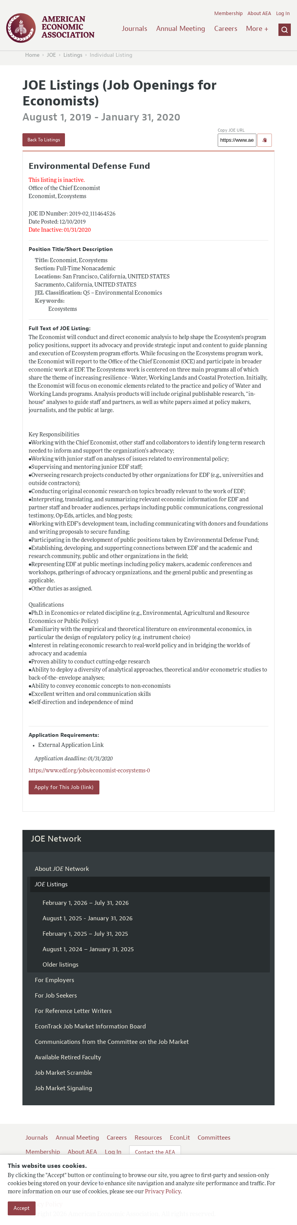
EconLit (180, 1138)
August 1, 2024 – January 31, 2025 (88, 949)
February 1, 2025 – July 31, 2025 (85, 934)
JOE (51, 55)
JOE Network (56, 839)
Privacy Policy (163, 1192)
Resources (148, 1138)
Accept (22, 1208)
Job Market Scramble (63, 1073)
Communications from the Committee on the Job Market (112, 1042)
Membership (228, 13)
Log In (283, 13)
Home (32, 55)
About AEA (259, 13)
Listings (72, 55)
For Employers (54, 980)
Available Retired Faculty (68, 1057)
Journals (134, 28)
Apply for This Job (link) (64, 787)
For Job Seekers (56, 995)
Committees (214, 1138)
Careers (225, 28)
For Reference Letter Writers (73, 1011)
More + (257, 28)
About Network (62, 869)
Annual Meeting (180, 28)
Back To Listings (43, 140)
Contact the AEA (155, 1152)
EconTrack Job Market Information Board (90, 1026)
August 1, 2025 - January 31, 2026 (88, 918)
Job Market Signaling (63, 1088)
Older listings (61, 965)
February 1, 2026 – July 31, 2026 (86, 903)
